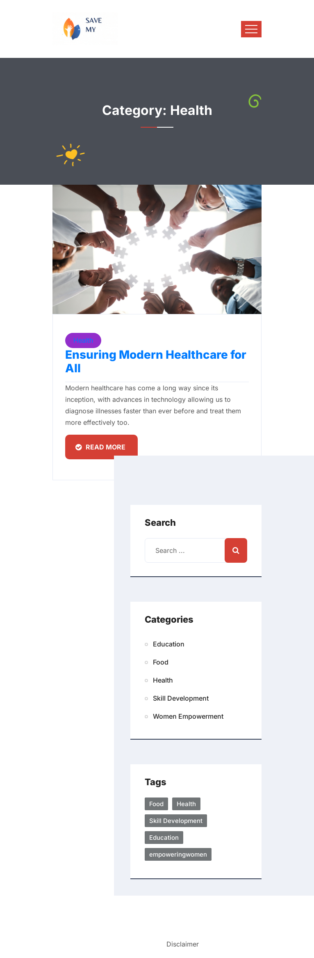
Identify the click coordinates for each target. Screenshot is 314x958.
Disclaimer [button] (182, 944)
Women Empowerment (188, 716)
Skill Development (181, 698)
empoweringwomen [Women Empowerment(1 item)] (178, 854)
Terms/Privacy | (141, 944)
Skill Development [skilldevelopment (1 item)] (176, 821)
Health (83, 340)
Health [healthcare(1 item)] (186, 804)
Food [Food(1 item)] (156, 804)
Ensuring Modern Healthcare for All (155, 362)
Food (160, 662)
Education (168, 644)
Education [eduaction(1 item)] (164, 837)
